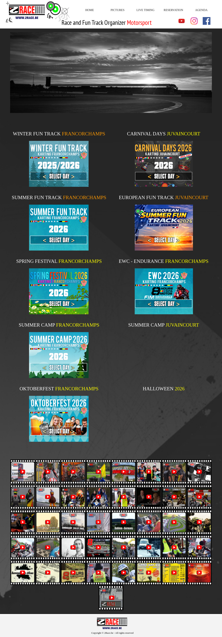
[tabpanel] (111, 22)
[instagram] (194, 20)
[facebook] (206, 20)
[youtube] (181, 20)
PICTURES (118, 10)
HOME (89, 10)
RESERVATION (173, 10)
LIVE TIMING (146, 10)
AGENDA (201, 10)
